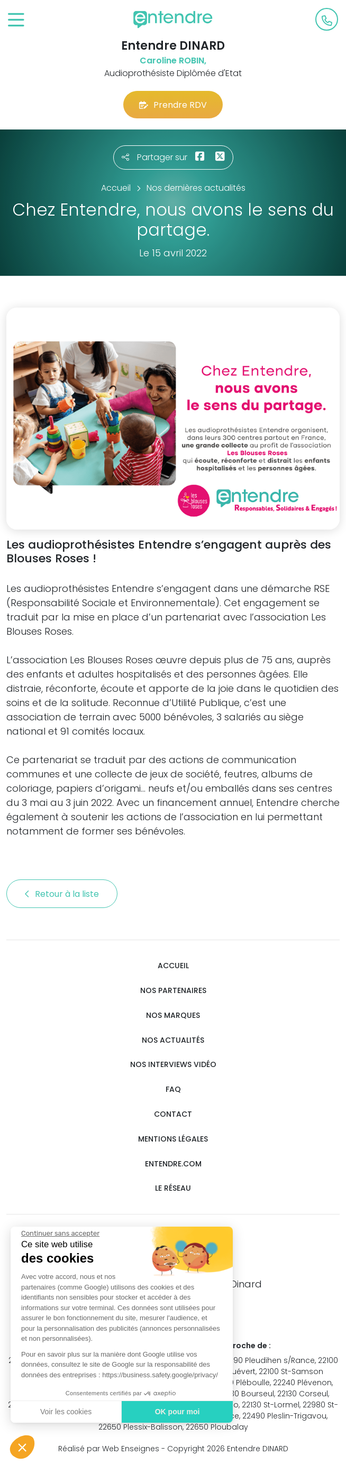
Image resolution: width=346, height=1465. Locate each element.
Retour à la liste (62, 894)
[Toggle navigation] (16, 20)
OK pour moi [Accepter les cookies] (177, 1411)
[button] (22, 1447)
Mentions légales (173, 1139)
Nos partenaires (173, 990)
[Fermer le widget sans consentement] (60, 1233)
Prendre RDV (173, 105)
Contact (173, 1114)
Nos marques (173, 1015)
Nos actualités (173, 1040)
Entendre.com (173, 1164)
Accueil (173, 965)
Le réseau (173, 1188)
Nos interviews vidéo (173, 1064)
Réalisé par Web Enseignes (108, 1448)
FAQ (173, 1089)
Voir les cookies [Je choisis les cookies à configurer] (66, 1411)
